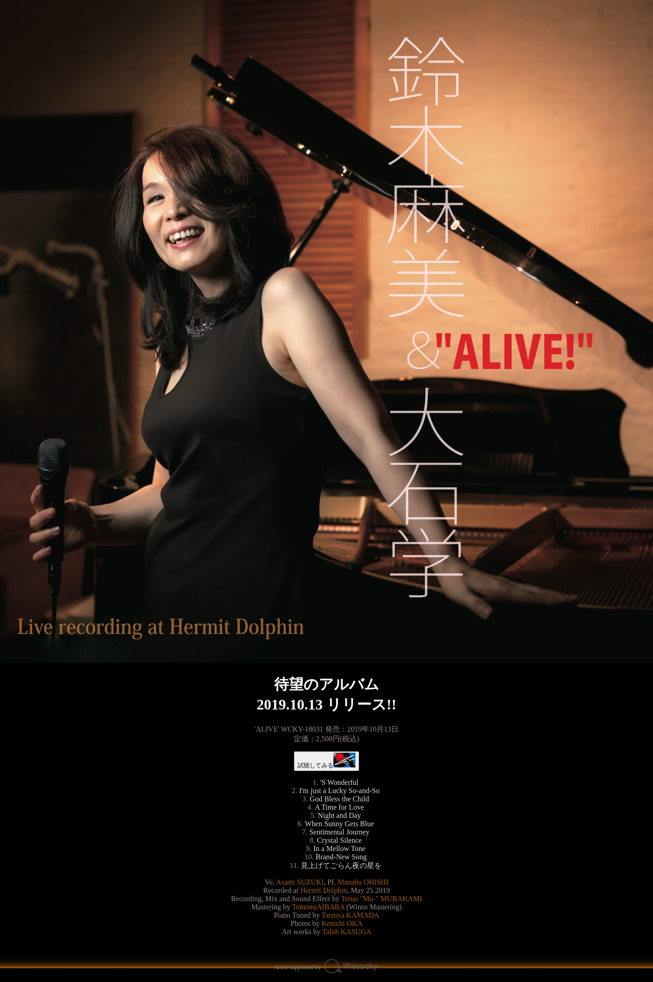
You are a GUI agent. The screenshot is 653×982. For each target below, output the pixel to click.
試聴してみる (327, 761)
